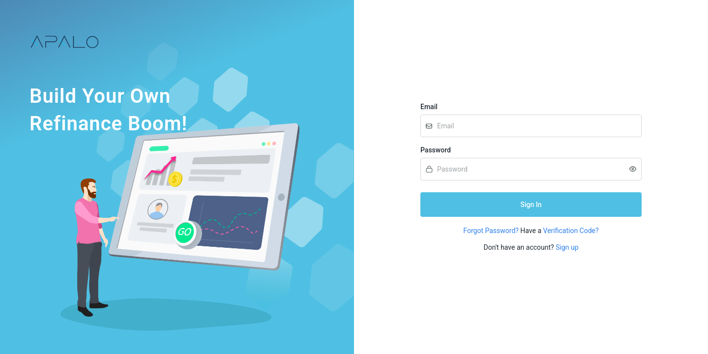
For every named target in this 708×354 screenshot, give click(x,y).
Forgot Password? (491, 231)
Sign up (567, 247)
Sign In (531, 204)
